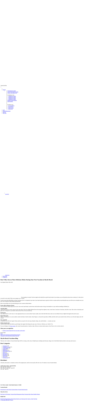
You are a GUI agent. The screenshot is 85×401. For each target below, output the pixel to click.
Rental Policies (8, 398)
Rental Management (6, 111)
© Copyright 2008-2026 (5, 399)
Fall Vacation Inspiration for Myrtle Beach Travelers (10, 334)
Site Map (35, 398)
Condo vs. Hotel (30, 398)
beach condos (12, 326)
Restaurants (5, 355)
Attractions (5, 345)
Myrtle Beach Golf (6, 351)
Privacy (11, 399)
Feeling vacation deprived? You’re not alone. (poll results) (14, 330)
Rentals (4, 89)
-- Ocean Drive (10, 106)
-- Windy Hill (10, 108)
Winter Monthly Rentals (35, 394)
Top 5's (4, 356)
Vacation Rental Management (16, 394)
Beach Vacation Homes (13, 389)
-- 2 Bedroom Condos (12, 97)
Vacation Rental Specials (22, 389)
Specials (4, 112)
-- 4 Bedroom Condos (12, 99)
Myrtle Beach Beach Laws (16, 398)
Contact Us (5, 277)
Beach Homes (10, 101)
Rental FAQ (2, 398)
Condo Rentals (5, 348)
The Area (4, 113)
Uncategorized (5, 357)
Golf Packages (7, 394)
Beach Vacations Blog (26, 394)
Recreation (5, 354)
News (1, 333)
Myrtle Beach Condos (12, 90)
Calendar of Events (6, 346)
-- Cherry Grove (11, 107)
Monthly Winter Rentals (12, 100)
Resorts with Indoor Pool (12, 92)
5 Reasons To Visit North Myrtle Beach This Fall (9, 335)
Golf (4, 110)
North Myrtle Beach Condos (13, 91)
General (4, 349)
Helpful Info (5, 350)
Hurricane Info (24, 398)
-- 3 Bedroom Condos (12, 98)
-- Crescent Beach (11, 105)
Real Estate (5, 276)
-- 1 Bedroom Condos (12, 96)
